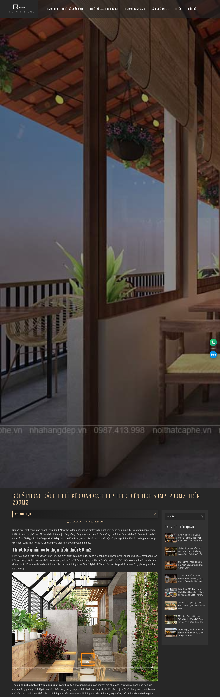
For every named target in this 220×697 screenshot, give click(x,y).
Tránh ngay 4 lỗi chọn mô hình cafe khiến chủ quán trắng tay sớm (191, 632)
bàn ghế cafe (160, 9)
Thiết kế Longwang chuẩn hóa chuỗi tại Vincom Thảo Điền (191, 605)
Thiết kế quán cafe (74, 9)
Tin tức (178, 9)
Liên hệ (192, 9)
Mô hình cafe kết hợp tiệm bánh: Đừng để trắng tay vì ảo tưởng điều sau (191, 619)
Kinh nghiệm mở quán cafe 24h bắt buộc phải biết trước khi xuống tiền (190, 538)
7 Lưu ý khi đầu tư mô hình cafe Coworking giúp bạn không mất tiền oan (190, 578)
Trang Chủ (52, 9)
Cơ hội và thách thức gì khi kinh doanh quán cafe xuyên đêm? (191, 565)
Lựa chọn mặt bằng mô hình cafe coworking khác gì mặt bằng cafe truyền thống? (191, 592)
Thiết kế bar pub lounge (104, 9)
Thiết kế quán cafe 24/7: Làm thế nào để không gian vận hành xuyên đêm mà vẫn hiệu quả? (191, 551)
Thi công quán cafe (135, 9)
